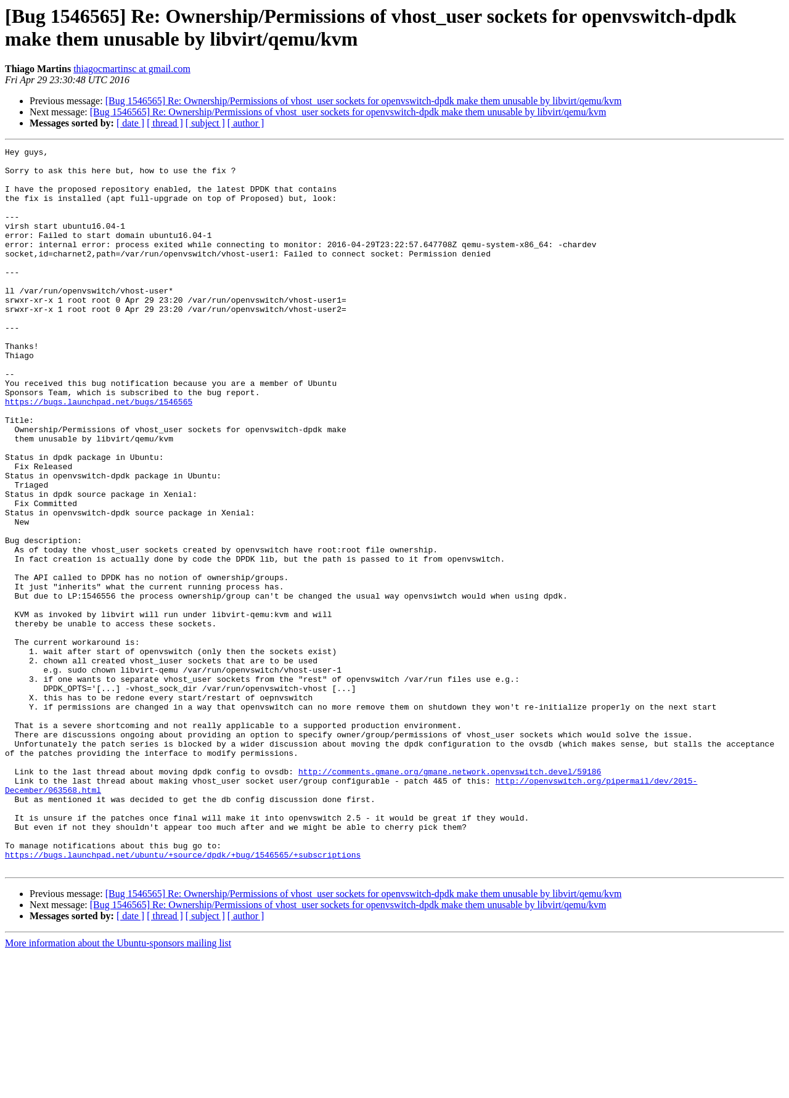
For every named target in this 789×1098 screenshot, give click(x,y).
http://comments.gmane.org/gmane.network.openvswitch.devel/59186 (449, 897)
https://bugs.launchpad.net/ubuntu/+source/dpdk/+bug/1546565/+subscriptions (183, 996)
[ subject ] (205, 123)
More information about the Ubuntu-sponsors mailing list (118, 1087)
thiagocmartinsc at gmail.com (131, 69)
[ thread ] (165, 123)
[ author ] (245, 123)
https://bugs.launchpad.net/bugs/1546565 (98, 453)
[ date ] (130, 123)
